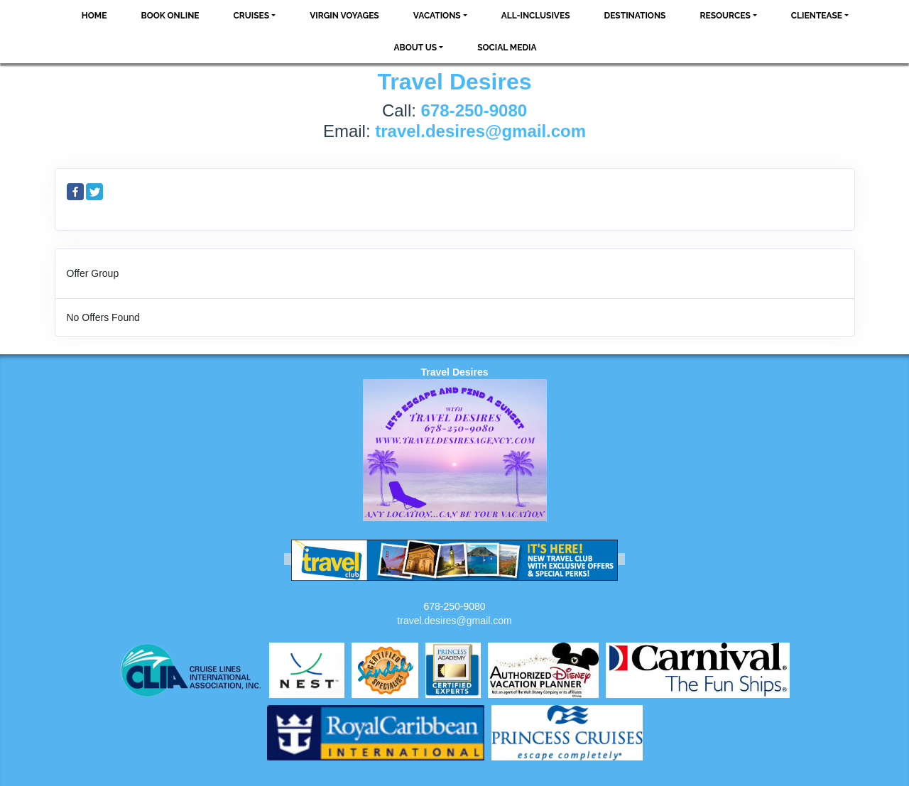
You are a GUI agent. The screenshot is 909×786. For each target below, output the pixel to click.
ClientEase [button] (816, 16)
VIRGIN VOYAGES (344, 16)
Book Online (170, 16)
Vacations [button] (437, 16)
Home (94, 16)
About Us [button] (415, 48)
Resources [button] (725, 16)
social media (506, 48)
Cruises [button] (252, 16)
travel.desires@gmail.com (454, 620)
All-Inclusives (535, 16)
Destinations (635, 16)
